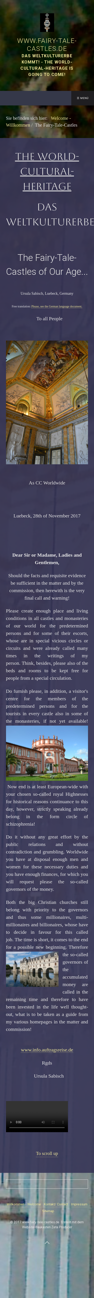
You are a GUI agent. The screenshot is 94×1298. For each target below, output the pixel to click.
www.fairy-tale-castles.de (47, 45)
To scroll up (47, 1153)
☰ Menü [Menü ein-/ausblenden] (83, 98)
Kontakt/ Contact (56, 1204)
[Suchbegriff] (47, 1184)
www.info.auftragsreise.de (47, 1049)
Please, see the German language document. (56, 306)
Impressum (79, 1204)
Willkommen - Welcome (24, 1204)
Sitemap (48, 1211)
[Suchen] (84, 1184)
